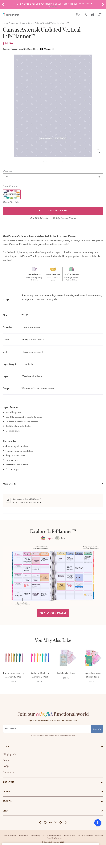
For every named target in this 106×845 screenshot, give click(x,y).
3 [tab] (52, 6)
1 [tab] (49, 6)
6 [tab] (56, 6)
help (6, 746)
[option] (53, 4)
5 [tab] (55, 6)
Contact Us (8, 772)
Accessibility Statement (54, 838)
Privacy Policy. (71, 735)
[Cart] (93, 14)
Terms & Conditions (60, 735)
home (5, 23)
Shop (6, 810)
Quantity (7, 171)
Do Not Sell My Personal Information (90, 835)
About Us (8, 782)
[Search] (85, 14)
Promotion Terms (69, 835)
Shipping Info (9, 754)
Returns (6, 760)
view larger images (53, 613)
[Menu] (100, 14)
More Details (9, 483)
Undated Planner (18, 23)
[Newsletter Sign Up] (47, 729)
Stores (7, 801)
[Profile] (78, 14)
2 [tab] (50, 6)
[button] (3, 5)
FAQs (6, 766)
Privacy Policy (23, 835)
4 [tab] (53, 6)
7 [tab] (62, 161)
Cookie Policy (35, 835)
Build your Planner (53, 210)
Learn (7, 791)
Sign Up (97, 729)
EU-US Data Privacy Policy (52, 835)
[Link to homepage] (11, 14)
